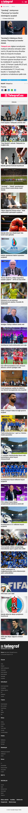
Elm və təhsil (4, 706)
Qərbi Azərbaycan (5, 668)
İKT (1, 692)
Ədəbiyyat (3, 753)
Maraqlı (2, 744)
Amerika (3, 724)
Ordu (2, 663)
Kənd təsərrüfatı (4, 686)
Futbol (2, 771)
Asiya (2, 726)
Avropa (2, 730)
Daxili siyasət (4, 674)
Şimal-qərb (3, 791)
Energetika (3, 688)
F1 (1, 763)
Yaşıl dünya (3, 708)
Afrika (2, 722)
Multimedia (20, 799)
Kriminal (3, 742)
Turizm (2, 696)
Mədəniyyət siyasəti (5, 751)
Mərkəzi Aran (4, 789)
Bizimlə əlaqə (12, 802)
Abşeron (3, 795)
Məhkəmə (3, 740)
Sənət (2, 755)
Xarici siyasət (4, 672)
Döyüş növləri (4, 767)
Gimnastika (3, 765)
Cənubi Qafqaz (4, 732)
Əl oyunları (3, 769)
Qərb (2, 787)
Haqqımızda (4, 802)
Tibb (2, 710)
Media (2, 712)
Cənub (2, 784)
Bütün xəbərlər (4, 799)
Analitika (3, 678)
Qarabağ (3, 676)
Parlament (3, 670)
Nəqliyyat (3, 694)
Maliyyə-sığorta (4, 690)
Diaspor (2, 666)
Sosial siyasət (4, 704)
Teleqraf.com (6, 46)
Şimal (2, 793)
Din (1, 714)
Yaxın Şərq (3, 728)
